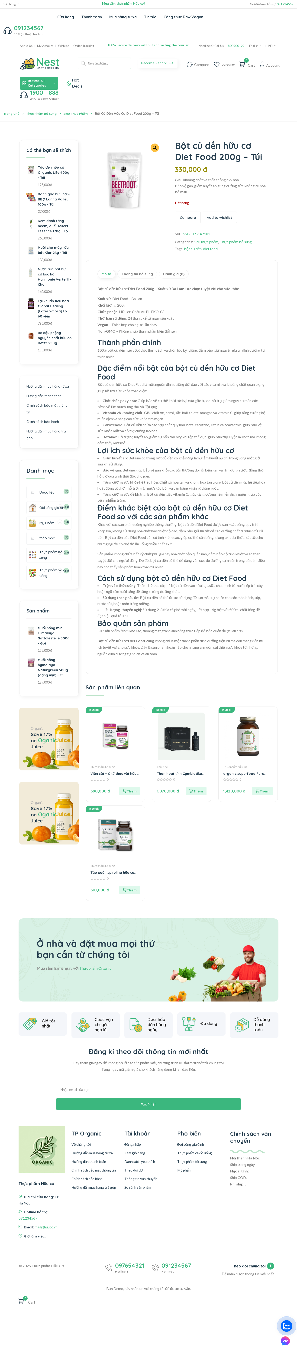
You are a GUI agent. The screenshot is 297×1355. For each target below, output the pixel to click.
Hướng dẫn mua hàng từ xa (47, 392)
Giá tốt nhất (48, 1043)
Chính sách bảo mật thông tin (93, 1178)
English (255, 45)
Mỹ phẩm (184, 1178)
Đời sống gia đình (190, 1152)
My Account (45, 45)
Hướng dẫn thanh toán (44, 402)
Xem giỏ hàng (134, 1161)
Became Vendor (157, 63)
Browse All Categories (39, 83)
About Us (26, 45)
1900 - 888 (44, 93)
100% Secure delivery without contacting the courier (148, 45)
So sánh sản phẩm (137, 1195)
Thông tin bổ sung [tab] (145, 275)
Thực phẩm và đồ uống (194, 1161)
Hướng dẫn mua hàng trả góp (93, 1195)
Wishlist (63, 45)
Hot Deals (77, 83)
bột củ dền (193, 249)
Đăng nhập (132, 1152)
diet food (210, 249)
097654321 (129, 1273)
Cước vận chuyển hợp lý (104, 1045)
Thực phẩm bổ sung (43, 113)
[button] (154, 148)
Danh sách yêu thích (139, 1169)
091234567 (285, 4)
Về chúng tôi (11, 4)
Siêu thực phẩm (79, 113)
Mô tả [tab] (108, 275)
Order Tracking (83, 45)
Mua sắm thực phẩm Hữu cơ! (123, 3)
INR (272, 45)
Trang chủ (11, 113)
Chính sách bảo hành (42, 427)
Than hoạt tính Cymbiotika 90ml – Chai (180, 777)
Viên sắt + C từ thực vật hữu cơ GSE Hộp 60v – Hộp (114, 777)
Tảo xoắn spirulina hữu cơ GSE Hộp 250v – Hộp (113, 876)
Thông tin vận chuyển (140, 1187)
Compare (188, 218)
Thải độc (162, 770)
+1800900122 (234, 45)
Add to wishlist (220, 218)
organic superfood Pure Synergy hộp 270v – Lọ (245, 777)
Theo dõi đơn (134, 1178)
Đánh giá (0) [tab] (188, 275)
